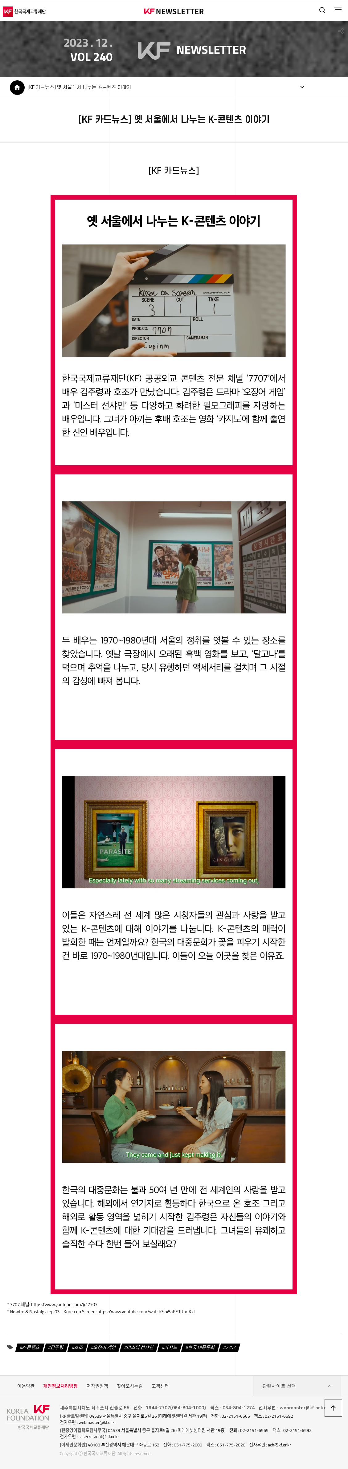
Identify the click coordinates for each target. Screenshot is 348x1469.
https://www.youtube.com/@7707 (64, 1304)
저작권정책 (97, 1386)
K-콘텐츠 (31, 1347)
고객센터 (160, 1386)
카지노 (171, 1347)
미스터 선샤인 (140, 1347)
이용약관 (26, 1386)
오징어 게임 (105, 1347)
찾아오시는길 (130, 1386)
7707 (230, 1347)
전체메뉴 (338, 9)
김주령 (57, 1347)
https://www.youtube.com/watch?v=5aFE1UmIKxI (146, 1311)
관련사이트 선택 (297, 1386)
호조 (78, 1347)
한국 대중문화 (201, 1347)
